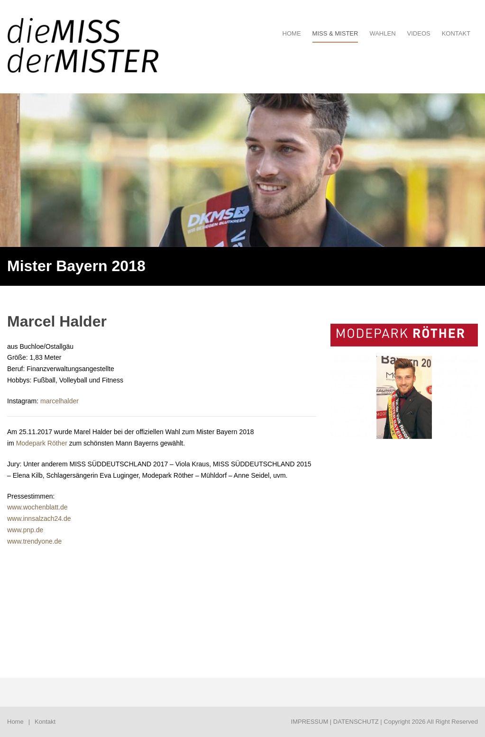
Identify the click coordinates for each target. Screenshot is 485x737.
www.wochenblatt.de (37, 507)
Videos (418, 33)
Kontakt (456, 33)
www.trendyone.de (34, 541)
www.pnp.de (25, 530)
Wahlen (382, 33)
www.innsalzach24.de (39, 518)
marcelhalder (59, 401)
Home (15, 721)
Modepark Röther (41, 443)
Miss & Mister (335, 33)
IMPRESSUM (310, 721)
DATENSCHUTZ (356, 721)
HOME (292, 33)
